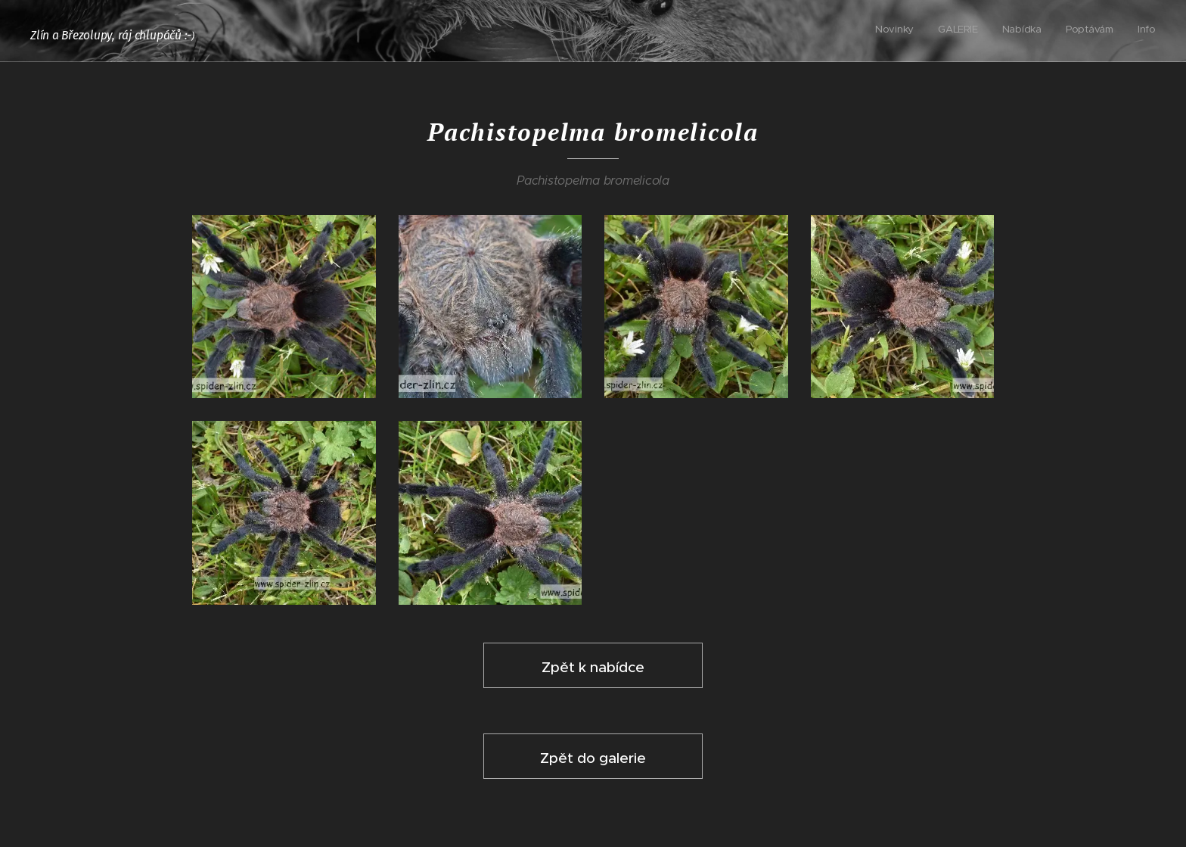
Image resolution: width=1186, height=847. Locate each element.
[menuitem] (1063, 31)
